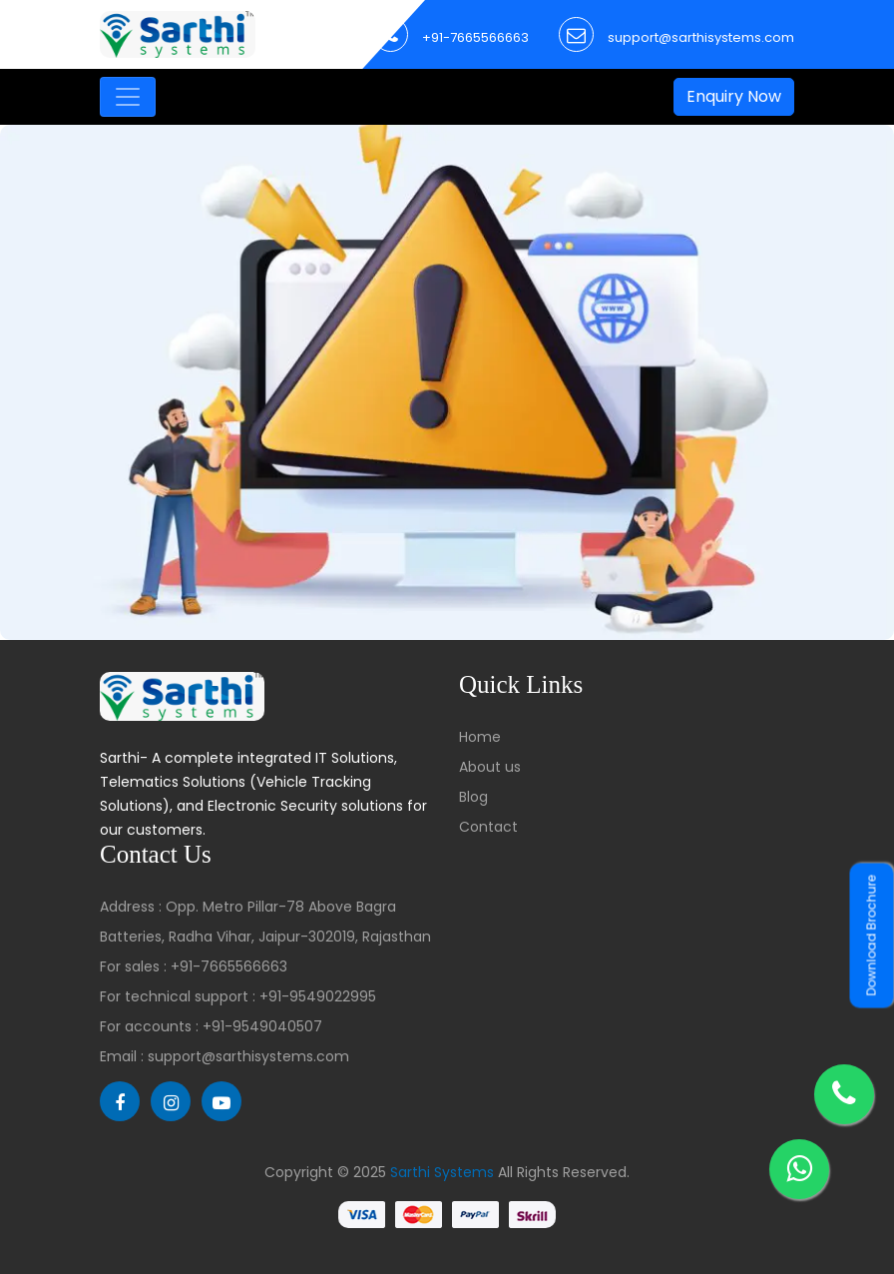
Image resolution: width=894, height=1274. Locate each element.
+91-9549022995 (317, 996)
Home (480, 737)
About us (490, 767)
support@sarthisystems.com (701, 37)
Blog (473, 797)
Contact (488, 827)
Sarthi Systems (442, 1172)
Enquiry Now (733, 96)
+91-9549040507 (262, 1026)
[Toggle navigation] (128, 97)
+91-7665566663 (475, 37)
